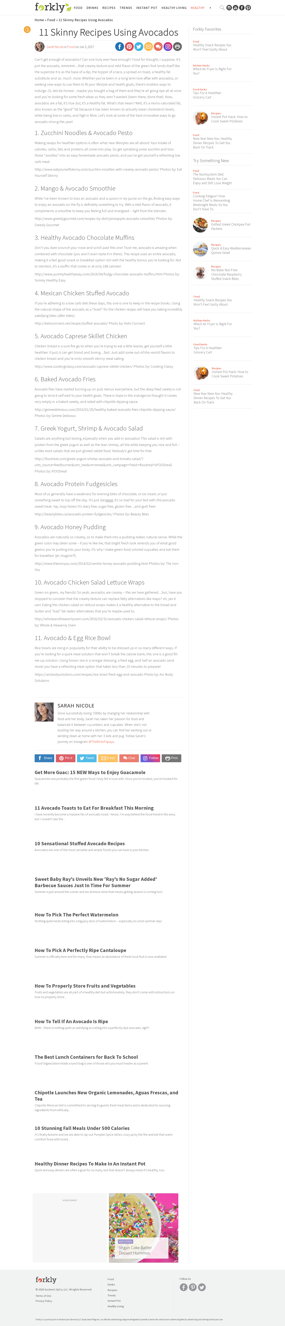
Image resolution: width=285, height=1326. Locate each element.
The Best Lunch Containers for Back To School (86, 1057)
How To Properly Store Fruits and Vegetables (85, 986)
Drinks (92, 8)
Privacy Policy (44, 1301)
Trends (126, 8)
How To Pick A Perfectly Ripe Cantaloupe (80, 950)
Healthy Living (174, 8)
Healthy (197, 8)
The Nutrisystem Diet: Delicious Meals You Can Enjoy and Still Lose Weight (212, 178)
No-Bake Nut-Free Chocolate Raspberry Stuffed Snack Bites (226, 274)
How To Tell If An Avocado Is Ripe (71, 1021)
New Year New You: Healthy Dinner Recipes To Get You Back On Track (212, 142)
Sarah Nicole (55, 47)
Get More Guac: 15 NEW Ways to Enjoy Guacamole (90, 772)
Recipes (109, 8)
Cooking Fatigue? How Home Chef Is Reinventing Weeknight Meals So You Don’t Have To (211, 202)
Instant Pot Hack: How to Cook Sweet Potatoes (229, 119)
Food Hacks (200, 89)
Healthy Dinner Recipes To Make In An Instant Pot (90, 1164)
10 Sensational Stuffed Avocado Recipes (80, 843)
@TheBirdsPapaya (101, 742)
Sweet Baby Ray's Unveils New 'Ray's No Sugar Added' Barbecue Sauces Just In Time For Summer (96, 882)
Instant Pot (147, 8)
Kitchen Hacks (201, 65)
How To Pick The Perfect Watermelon (76, 914)
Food (78, 8)
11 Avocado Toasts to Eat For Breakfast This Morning (94, 808)
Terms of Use (43, 1296)
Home (39, 20)
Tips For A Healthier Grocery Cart (207, 95)
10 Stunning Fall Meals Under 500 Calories (82, 1128)
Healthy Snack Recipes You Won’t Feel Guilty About (212, 47)
